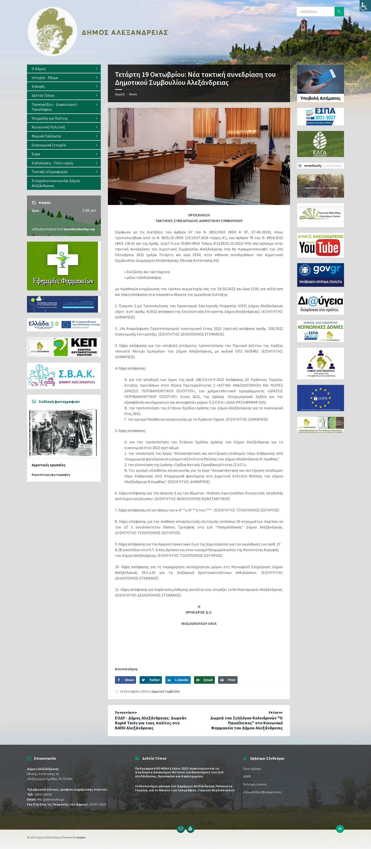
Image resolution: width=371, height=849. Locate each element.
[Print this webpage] (228, 680)
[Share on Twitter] (151, 680)
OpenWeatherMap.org (79, 229)
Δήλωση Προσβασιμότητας (262, 792)
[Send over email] (204, 680)
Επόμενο (276, 712)
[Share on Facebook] (125, 680)
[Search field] (320, 11)
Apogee (81, 837)
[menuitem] (64, 69)
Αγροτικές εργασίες (49, 465)
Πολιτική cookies (255, 784)
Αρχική (119, 94)
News (133, 94)
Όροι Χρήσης (252, 768)
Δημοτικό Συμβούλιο (165, 691)
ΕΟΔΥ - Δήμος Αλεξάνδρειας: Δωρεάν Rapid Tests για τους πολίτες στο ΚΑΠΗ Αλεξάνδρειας (150, 723)
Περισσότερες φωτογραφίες (51, 474)
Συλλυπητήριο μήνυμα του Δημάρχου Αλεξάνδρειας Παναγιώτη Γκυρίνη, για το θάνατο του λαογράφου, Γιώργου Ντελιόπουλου (185, 788)
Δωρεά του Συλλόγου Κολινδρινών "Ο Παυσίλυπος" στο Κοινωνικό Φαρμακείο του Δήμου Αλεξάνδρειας (246, 723)
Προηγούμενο (126, 712)
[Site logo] (98, 55)
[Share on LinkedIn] (178, 680)
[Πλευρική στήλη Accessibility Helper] (365, 5)
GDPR (247, 776)
